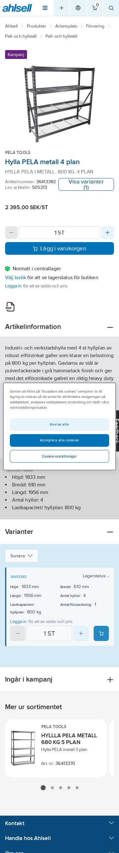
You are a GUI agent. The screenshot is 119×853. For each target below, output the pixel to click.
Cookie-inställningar (59, 456)
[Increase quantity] (107, 232)
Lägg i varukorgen (59, 248)
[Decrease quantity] (11, 232)
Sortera (21, 555)
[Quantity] (59, 232)
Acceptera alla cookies (59, 440)
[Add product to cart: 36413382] (101, 633)
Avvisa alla (59, 424)
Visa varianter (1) (86, 184)
